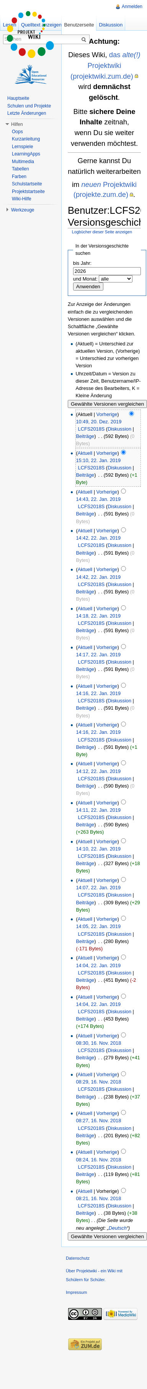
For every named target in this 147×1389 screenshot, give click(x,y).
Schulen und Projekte (29, 106)
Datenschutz (78, 1258)
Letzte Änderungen (26, 113)
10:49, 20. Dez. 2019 (98, 421)
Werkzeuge (22, 210)
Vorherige (107, 414)
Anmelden (132, 6)
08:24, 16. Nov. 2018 (98, 1160)
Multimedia (23, 161)
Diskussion (119, 429)
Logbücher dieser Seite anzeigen (102, 232)
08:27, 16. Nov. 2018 (98, 1120)
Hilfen (17, 124)
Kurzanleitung (26, 139)
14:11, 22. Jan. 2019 (98, 810)
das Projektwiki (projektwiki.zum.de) (105, 65)
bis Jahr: (82, 263)
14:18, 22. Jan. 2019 (98, 616)
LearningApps (26, 154)
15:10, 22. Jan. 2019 (98, 460)
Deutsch (118, 1228)
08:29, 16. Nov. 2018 (98, 1082)
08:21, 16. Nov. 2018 (98, 1198)
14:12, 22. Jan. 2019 (98, 771)
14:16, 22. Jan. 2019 (98, 693)
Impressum (76, 1292)
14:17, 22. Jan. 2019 (98, 654)
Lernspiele (22, 146)
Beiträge (85, 436)
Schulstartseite (27, 184)
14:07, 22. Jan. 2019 (98, 887)
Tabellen (20, 169)
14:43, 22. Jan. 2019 (98, 499)
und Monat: (85, 279)
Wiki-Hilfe (21, 198)
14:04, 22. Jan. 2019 (98, 965)
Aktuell (85, 453)
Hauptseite (18, 98)
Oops (17, 131)
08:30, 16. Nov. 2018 (98, 1043)
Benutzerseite (79, 25)
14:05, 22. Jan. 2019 (98, 926)
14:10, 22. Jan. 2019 (98, 849)
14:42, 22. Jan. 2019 (98, 538)
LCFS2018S (91, 429)
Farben (19, 176)
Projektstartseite (28, 191)
